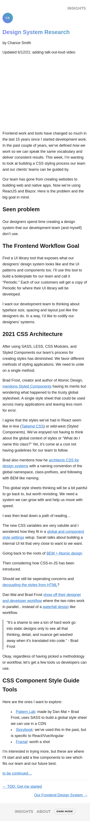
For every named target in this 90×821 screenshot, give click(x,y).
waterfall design (56, 607)
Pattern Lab (25, 712)
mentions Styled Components (26, 386)
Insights (76, 8)
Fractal (21, 742)
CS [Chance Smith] (8, 17)
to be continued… (17, 773)
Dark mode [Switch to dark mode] (64, 811)
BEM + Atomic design (64, 553)
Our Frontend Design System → (61, 795)
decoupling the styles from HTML (29, 585)
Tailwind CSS (32, 426)
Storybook (24, 730)
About (43, 811)
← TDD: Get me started (22, 786)
